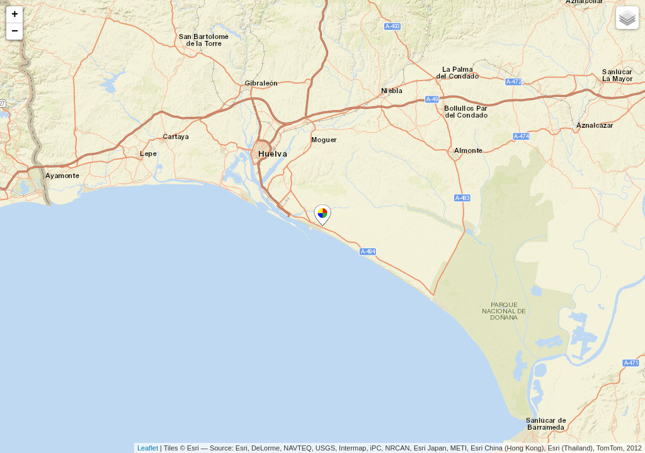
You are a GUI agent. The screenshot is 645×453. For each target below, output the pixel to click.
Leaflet (147, 448)
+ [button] (14, 14)
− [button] (14, 31)
